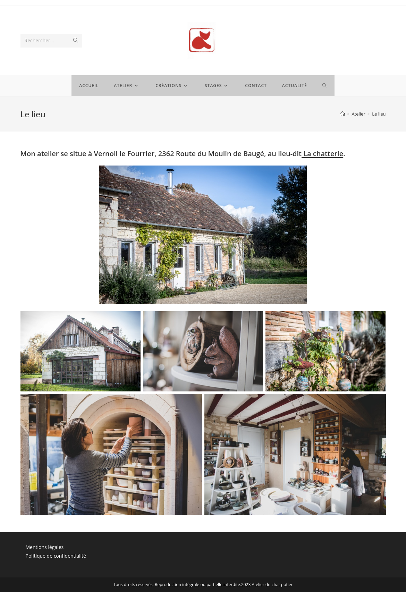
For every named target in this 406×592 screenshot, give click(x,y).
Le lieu (379, 114)
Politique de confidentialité (56, 555)
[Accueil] (342, 114)
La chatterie (322, 153)
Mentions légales (45, 547)
